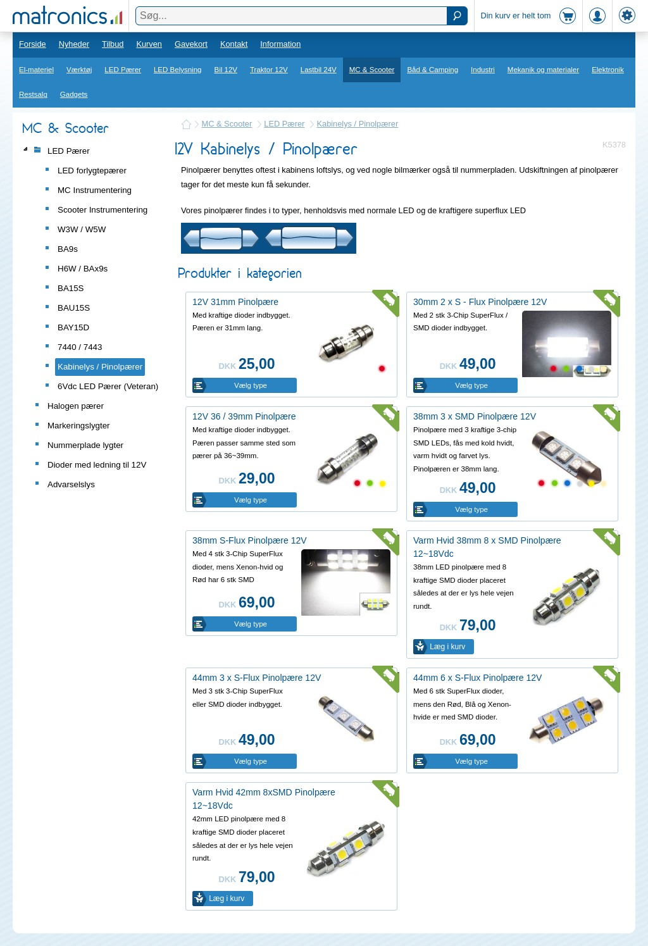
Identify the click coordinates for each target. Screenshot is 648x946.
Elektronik (608, 69)
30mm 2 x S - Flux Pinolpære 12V (480, 302)
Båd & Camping (432, 69)
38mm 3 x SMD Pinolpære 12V (474, 416)
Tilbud (112, 44)
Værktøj (79, 69)
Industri (483, 69)
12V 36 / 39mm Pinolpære (244, 416)
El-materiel (36, 69)
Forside (32, 44)
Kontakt (233, 44)
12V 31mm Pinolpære (235, 302)
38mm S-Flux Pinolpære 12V (249, 540)
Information (280, 44)
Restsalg (33, 94)
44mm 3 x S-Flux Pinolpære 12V (256, 678)
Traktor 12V (269, 69)
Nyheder (74, 44)
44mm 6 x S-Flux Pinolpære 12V (477, 678)
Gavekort (191, 44)
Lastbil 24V (319, 69)
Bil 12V (226, 69)
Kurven (149, 44)
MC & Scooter (372, 69)
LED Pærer (122, 69)
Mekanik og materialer (543, 69)
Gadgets (74, 94)
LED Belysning (178, 69)
